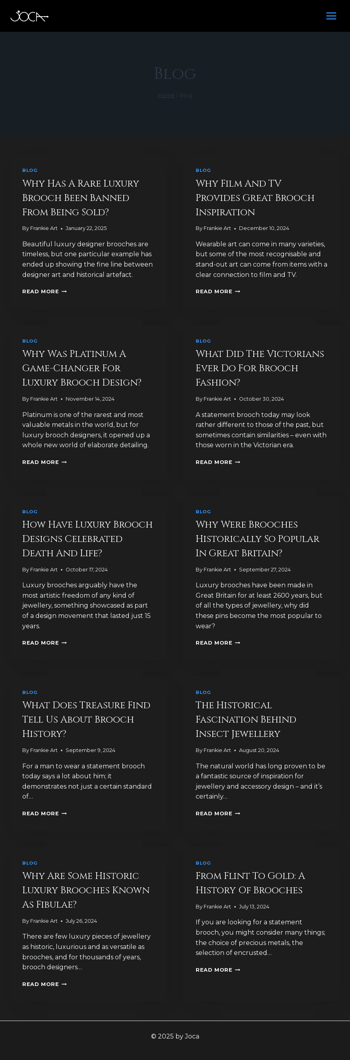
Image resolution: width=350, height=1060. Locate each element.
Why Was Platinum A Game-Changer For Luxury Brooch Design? (82, 368)
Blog (29, 170)
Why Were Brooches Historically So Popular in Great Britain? (257, 539)
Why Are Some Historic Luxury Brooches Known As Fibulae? (86, 890)
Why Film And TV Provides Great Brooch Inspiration (255, 198)
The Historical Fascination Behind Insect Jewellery (246, 719)
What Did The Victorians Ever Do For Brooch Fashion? (260, 368)
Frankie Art (44, 228)
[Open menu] (331, 16)
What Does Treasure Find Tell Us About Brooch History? (86, 719)
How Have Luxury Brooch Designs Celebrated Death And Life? (87, 539)
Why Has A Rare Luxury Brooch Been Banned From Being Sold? (80, 198)
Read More (44, 291)
